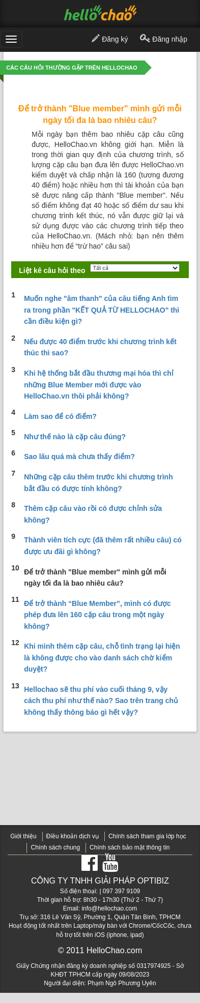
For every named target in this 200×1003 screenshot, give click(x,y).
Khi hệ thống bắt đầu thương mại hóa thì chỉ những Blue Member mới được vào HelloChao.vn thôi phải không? (99, 384)
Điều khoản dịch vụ (72, 836)
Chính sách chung (55, 847)
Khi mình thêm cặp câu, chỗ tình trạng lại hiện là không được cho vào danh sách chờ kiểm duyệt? (102, 657)
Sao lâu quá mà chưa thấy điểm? (79, 456)
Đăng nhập (163, 39)
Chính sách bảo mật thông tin (129, 847)
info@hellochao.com (109, 908)
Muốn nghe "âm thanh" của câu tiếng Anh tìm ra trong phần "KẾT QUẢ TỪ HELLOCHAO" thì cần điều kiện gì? (101, 309)
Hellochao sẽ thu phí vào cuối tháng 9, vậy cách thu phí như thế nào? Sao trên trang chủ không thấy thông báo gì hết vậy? (101, 700)
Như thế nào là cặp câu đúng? (75, 437)
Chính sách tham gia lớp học (147, 836)
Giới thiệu (23, 836)
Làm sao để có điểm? (60, 416)
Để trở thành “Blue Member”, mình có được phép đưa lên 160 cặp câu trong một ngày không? (97, 614)
